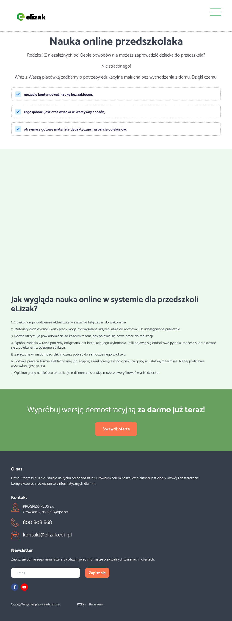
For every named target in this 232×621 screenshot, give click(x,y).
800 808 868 (37, 521)
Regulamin (96, 604)
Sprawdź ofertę (116, 428)
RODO (81, 604)
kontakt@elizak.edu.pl (47, 534)
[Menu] (215, 12)
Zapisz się (97, 572)
